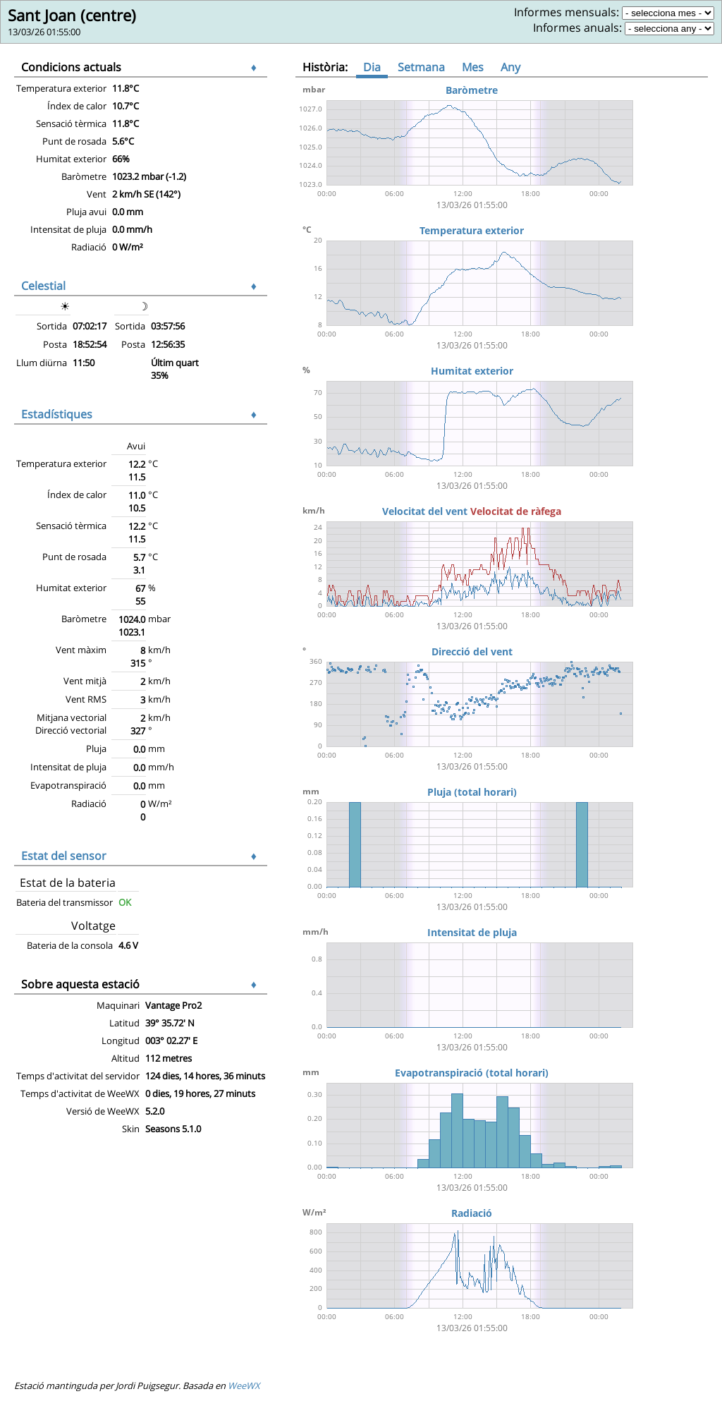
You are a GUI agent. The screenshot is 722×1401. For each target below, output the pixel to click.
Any (510, 67)
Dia (372, 67)
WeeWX (243, 1385)
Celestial (43, 285)
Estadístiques (56, 414)
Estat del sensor (63, 855)
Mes (473, 67)
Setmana (421, 67)
